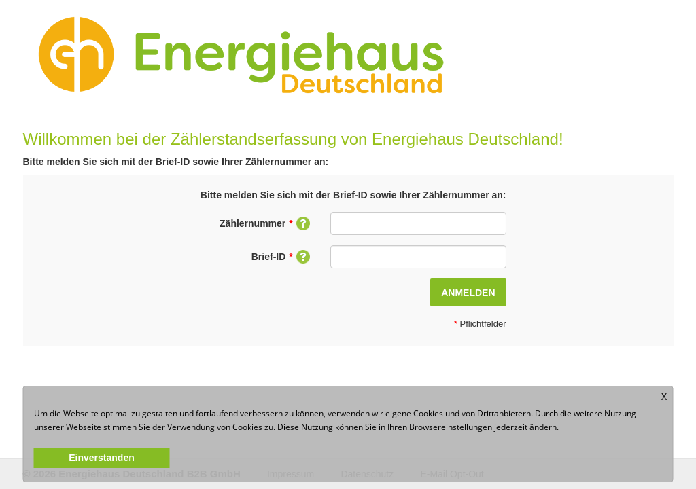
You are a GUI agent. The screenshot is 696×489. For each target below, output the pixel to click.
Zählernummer (265, 223)
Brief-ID (280, 256)
